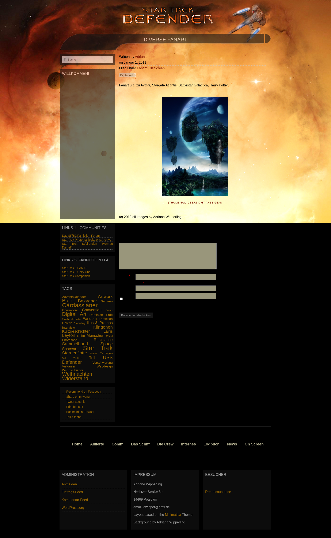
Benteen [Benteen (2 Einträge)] (107, 301)
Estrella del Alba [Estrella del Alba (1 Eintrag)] (71, 319)
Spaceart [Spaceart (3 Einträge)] (69, 349)
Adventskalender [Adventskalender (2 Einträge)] (74, 297)
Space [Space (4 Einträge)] (106, 343)
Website (125, 291)
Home (77, 444)
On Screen (157, 68)
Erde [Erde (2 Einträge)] (109, 315)
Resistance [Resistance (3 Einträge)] (103, 339)
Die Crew (165, 444)
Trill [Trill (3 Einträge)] (92, 357)
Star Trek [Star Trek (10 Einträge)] (98, 347)
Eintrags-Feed (72, 492)
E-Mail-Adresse (130, 283)
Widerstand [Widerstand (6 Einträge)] (75, 378)
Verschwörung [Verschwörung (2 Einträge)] (102, 362)
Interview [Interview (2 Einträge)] (68, 327)
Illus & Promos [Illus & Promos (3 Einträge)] (100, 323)
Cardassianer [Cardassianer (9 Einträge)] (80, 305)
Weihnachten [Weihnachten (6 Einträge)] (77, 374)
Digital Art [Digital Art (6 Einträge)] (74, 314)
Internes (188, 444)
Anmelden (69, 484)
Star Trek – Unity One (76, 272)
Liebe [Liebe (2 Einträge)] (81, 335)
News (232, 444)
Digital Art (126, 75)
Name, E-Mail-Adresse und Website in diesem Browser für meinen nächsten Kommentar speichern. (167, 303)
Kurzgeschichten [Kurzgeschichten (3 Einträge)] (76, 331)
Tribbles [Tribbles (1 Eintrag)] (77, 358)
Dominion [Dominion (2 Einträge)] (96, 315)
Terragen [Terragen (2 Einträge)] (106, 353)
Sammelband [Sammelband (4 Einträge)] (75, 343)
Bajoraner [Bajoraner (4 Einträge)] (87, 300)
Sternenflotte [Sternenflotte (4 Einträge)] (74, 352)
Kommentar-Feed (75, 500)
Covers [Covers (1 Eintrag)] (109, 310)
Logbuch (211, 444)
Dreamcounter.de (218, 492)
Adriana (141, 57)
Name (123, 276)
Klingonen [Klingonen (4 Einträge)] (103, 327)
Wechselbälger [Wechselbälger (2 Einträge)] (72, 370)
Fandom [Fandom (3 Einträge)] (90, 318)
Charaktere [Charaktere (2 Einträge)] (70, 310)
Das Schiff (140, 444)
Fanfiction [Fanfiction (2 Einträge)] (106, 319)
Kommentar (128, 241)
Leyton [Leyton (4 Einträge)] (68, 335)
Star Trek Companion (76, 276)
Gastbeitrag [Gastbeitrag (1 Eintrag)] (79, 323)
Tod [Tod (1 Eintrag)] (64, 358)
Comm (117, 444)
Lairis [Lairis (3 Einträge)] (108, 331)
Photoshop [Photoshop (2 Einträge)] (69, 340)
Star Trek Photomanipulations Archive (86, 239)
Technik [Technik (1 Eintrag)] (93, 353)
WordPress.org (73, 507)
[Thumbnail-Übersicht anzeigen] (195, 202)
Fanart (142, 68)
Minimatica (173, 514)
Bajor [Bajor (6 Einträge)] (68, 300)
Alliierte (97, 444)
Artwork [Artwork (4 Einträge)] (105, 296)
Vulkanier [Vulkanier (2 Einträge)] (68, 366)
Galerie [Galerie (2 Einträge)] (67, 323)
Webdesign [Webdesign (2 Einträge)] (105, 366)
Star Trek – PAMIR (74, 268)
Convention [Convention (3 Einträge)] (92, 310)
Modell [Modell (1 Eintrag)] (109, 336)
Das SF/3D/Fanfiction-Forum (81, 235)
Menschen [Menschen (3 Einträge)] (95, 335)
